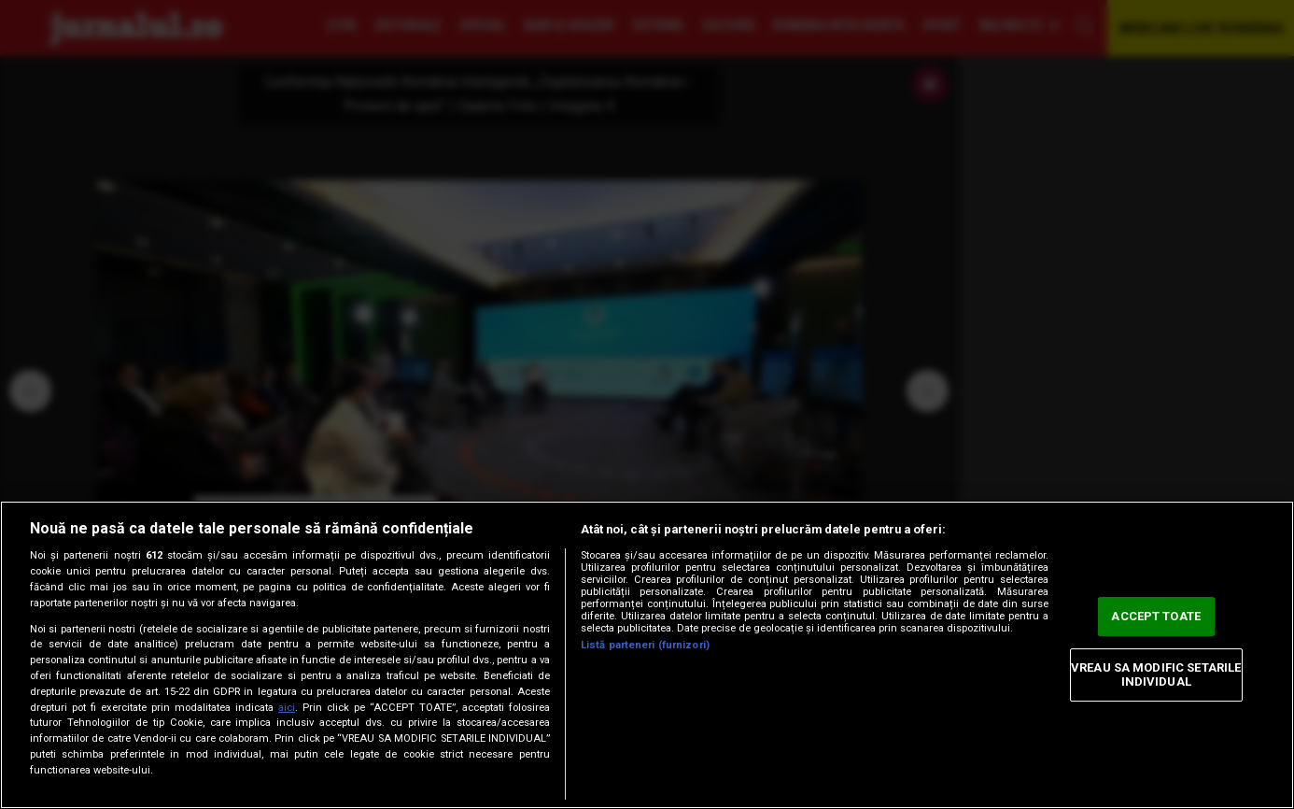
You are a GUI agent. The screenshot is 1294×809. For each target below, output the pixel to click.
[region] (647, 655)
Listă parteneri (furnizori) (645, 645)
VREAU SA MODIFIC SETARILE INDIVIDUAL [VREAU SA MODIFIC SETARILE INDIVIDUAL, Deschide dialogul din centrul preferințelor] (1156, 674)
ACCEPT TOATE (1156, 616)
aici (286, 708)
